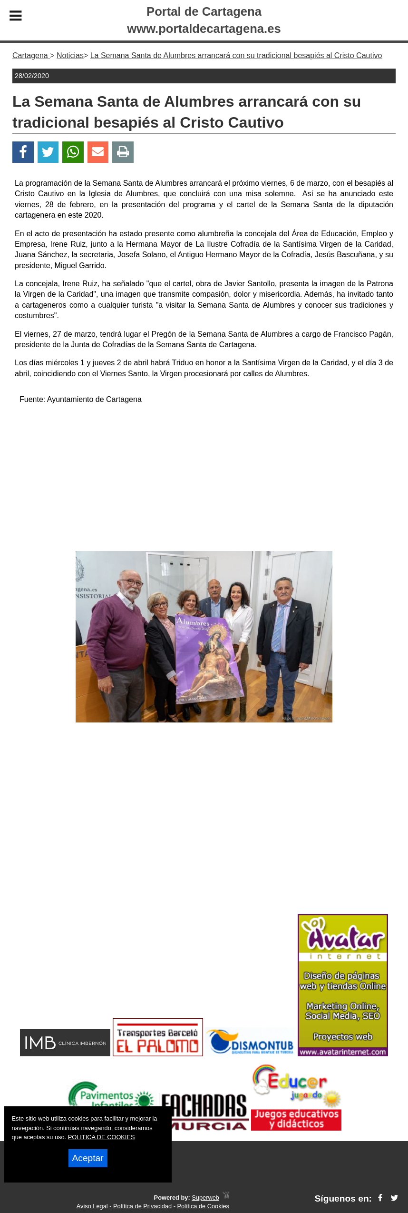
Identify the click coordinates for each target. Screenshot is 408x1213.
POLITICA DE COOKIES (101, 1137)
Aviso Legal (92, 1206)
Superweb (205, 1197)
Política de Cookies (203, 1206)
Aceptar (88, 1158)
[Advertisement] (203, 479)
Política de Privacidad (142, 1206)
